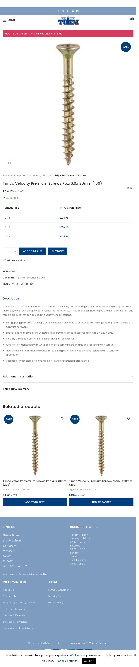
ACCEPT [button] (89, 660)
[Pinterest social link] (68, 11)
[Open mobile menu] (9, 20)
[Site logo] (68, 20)
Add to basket (32, 251)
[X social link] (63, 11)
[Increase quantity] (15, 251)
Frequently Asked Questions (19, 602)
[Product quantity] (10, 251)
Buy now (58, 251)
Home (6, 175)
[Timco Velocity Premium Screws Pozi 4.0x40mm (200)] (35, 445)
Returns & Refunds (14, 615)
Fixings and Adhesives (26, 175)
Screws (47, 175)
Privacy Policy (55, 602)
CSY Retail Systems (97, 643)
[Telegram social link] (77, 11)
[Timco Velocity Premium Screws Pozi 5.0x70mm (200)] (101, 445)
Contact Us (9, 596)
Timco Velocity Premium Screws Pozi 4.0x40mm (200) (34, 483)
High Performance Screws (71, 175)
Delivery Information (14, 608)
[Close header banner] (131, 3)
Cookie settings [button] (67, 660)
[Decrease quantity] (5, 251)
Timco (128, 187)
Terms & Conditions (59, 589)
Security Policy (56, 596)
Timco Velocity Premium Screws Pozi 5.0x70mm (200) (100, 483)
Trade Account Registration (19, 628)
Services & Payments (15, 621)
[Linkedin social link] (73, 11)
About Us (8, 589)
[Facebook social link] (58, 11)
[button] (35, 502)
